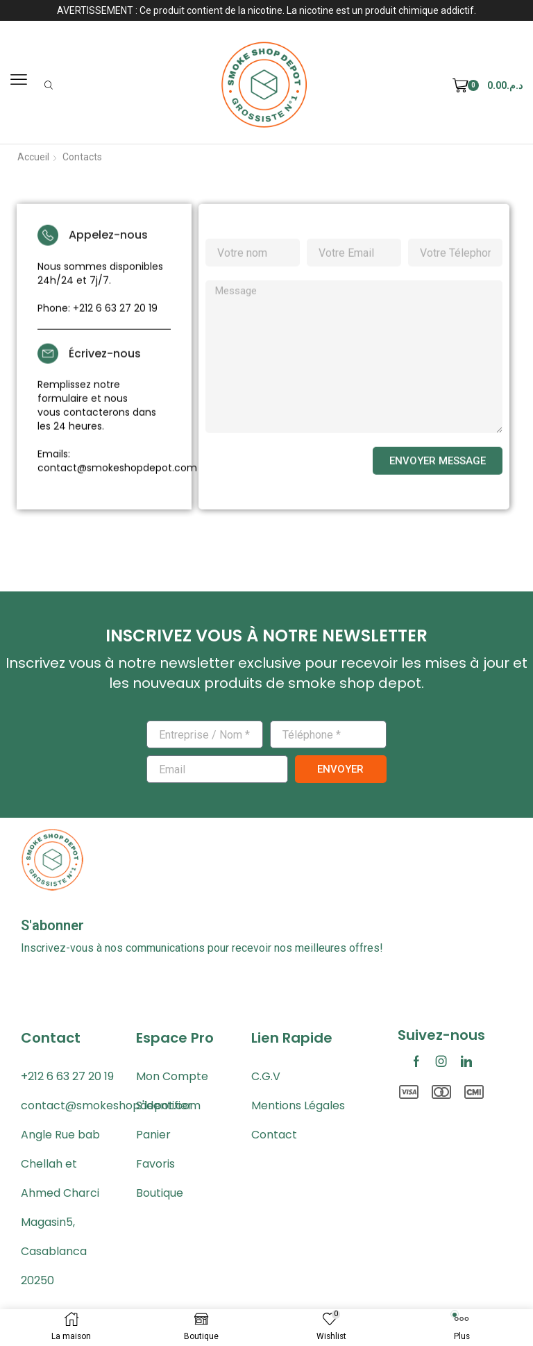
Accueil (33, 157)
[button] (18, 79)
